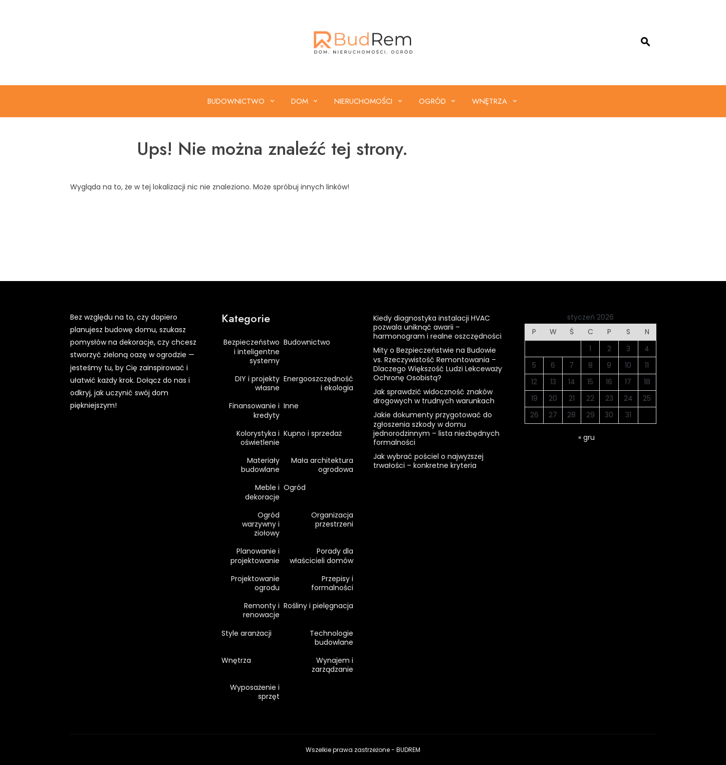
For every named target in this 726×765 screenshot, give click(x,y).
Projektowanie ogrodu (255, 583)
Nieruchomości (363, 101)
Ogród (432, 101)
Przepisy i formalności (332, 583)
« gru (586, 437)
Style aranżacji (246, 633)
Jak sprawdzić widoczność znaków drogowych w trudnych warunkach (434, 396)
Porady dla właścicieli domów (321, 556)
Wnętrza (489, 101)
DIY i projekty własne (257, 383)
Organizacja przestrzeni (332, 520)
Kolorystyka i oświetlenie (258, 438)
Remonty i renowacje (261, 610)
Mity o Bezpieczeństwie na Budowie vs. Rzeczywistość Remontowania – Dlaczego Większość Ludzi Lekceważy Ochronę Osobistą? (437, 364)
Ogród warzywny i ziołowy (261, 524)
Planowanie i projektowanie (255, 556)
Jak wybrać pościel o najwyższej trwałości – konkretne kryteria (428, 460)
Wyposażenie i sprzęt (255, 692)
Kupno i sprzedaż (313, 433)
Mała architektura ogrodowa (322, 465)
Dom (299, 101)
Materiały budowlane (260, 465)
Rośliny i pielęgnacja (318, 605)
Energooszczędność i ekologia (318, 383)
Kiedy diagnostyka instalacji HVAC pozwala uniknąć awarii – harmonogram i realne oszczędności (437, 327)
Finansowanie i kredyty (254, 410)
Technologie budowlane (331, 638)
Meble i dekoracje (262, 492)
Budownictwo (236, 101)
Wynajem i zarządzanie (332, 665)
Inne (291, 405)
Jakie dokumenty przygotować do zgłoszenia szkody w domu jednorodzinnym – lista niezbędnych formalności (436, 428)
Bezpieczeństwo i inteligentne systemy (251, 351)
